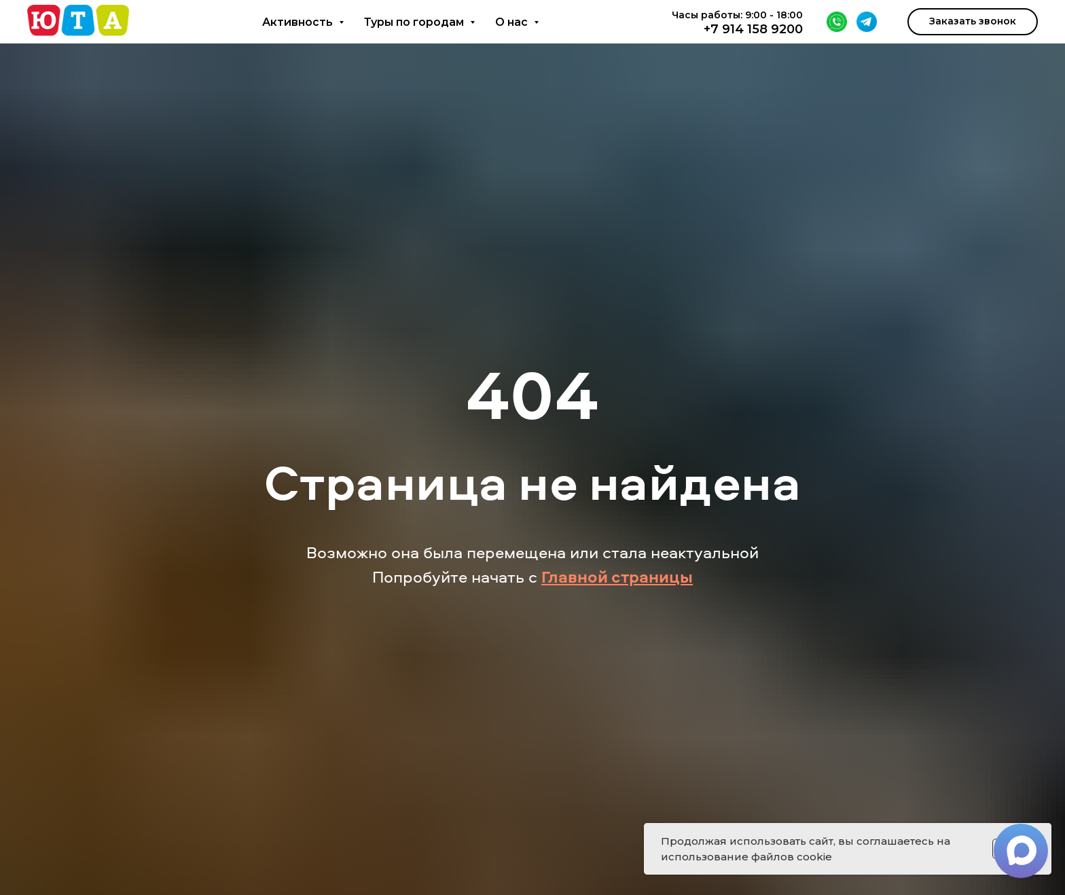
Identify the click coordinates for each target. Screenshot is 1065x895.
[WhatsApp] (837, 22)
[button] (972, 21)
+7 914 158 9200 (753, 29)
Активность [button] (299, 22)
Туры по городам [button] (415, 22)
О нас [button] (512, 22)
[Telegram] (866, 22)
